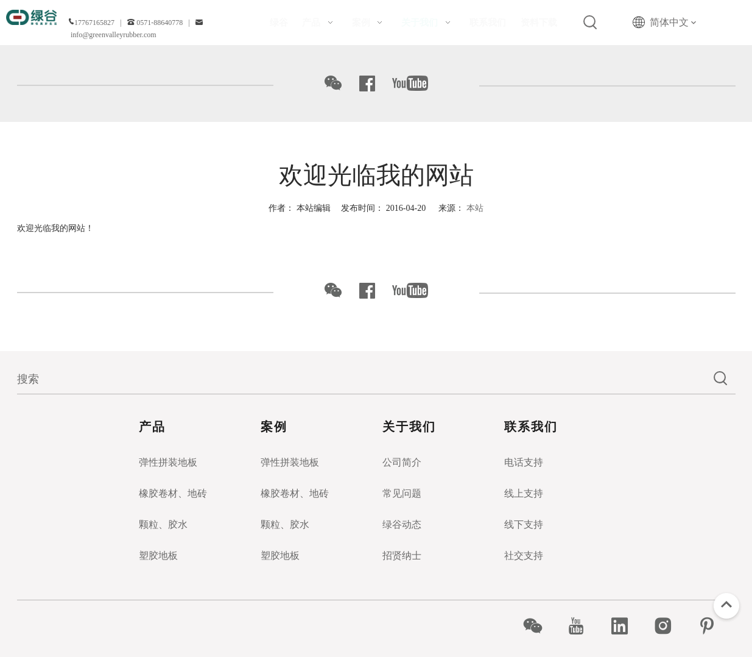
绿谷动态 (401, 524)
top (726, 604)
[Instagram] (669, 626)
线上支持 (523, 493)
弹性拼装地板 (168, 462)
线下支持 (523, 524)
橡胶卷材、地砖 (173, 493)
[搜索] (361, 379)
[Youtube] (582, 626)
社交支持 (523, 555)
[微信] (539, 626)
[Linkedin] (626, 626)
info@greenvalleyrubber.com (113, 34)
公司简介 (401, 462)
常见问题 (401, 493)
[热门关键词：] (591, 23)
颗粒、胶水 (163, 524)
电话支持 (523, 462)
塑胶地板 (158, 555)
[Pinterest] (713, 626)
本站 (474, 208)
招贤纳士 (401, 555)
